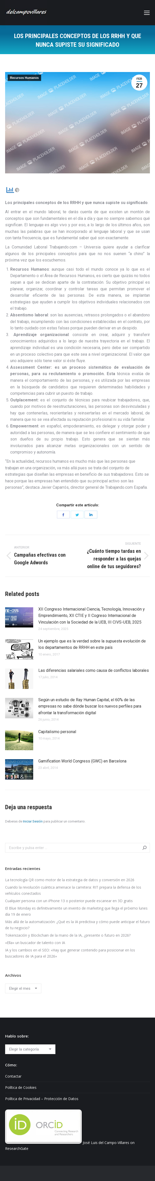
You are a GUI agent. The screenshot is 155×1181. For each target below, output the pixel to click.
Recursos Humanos (24, 78)
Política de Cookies (21, 1087)
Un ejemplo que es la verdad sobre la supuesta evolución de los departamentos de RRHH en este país (92, 644)
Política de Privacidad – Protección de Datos (41, 1098)
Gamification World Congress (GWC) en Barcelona (82, 761)
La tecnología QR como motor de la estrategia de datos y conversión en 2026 (69, 879)
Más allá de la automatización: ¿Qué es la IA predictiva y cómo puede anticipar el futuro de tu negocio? (77, 924)
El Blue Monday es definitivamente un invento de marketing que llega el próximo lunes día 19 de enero (76, 911)
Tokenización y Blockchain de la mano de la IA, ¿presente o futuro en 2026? (67, 935)
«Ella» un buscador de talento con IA (35, 942)
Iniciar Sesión (33, 821)
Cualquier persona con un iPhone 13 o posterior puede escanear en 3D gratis (69, 900)
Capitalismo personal (57, 731)
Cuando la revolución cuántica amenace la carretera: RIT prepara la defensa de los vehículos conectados (73, 890)
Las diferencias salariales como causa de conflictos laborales (93, 670)
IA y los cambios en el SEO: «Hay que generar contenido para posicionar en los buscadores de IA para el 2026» (70, 953)
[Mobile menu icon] (147, 13)
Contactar (13, 1076)
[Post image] (19, 617)
